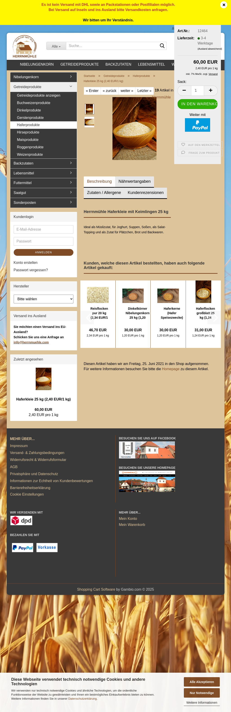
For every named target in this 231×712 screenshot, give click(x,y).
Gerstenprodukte (30, 118)
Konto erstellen (26, 263)
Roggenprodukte (30, 147)
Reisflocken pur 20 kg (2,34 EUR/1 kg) (99, 313)
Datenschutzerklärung (82, 698)
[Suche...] (56, 46)
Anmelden (43, 252)
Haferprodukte (28, 125)
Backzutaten (118, 64)
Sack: (182, 82)
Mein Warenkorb (132, 525)
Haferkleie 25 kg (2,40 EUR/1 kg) (43, 399)
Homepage (170, 369)
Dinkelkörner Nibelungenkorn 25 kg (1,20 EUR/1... (138, 313)
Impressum (19, 446)
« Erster (92, 91)
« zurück (109, 91)
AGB (14, 467)
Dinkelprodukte (29, 110)
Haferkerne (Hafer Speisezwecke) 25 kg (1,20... (172, 313)
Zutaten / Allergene (104, 192)
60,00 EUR (43, 410)
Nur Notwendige (202, 693)
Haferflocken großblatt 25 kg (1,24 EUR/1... (205, 313)
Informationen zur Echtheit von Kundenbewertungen (51, 481)
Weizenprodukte (30, 154)
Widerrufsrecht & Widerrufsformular (38, 460)
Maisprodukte (28, 140)
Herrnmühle (161, 97)
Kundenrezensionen (146, 192)
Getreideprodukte (79, 64)
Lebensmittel (151, 64)
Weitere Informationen (201, 702)
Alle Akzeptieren (202, 682)
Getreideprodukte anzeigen (38, 95)
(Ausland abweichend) (210, 48)
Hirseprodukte (28, 132)
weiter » (127, 91)
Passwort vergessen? (31, 270)
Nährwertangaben (135, 181)
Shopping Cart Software (96, 589)
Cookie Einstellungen (27, 494)
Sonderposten (25, 203)
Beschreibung (99, 181)
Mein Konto (128, 519)
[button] (184, 91)
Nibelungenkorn (37, 64)
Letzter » (144, 91)
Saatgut (20, 193)
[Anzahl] (197, 91)
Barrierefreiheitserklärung (30, 488)
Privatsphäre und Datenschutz (34, 474)
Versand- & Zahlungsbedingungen (37, 453)
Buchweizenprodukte (34, 103)
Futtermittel (23, 183)
